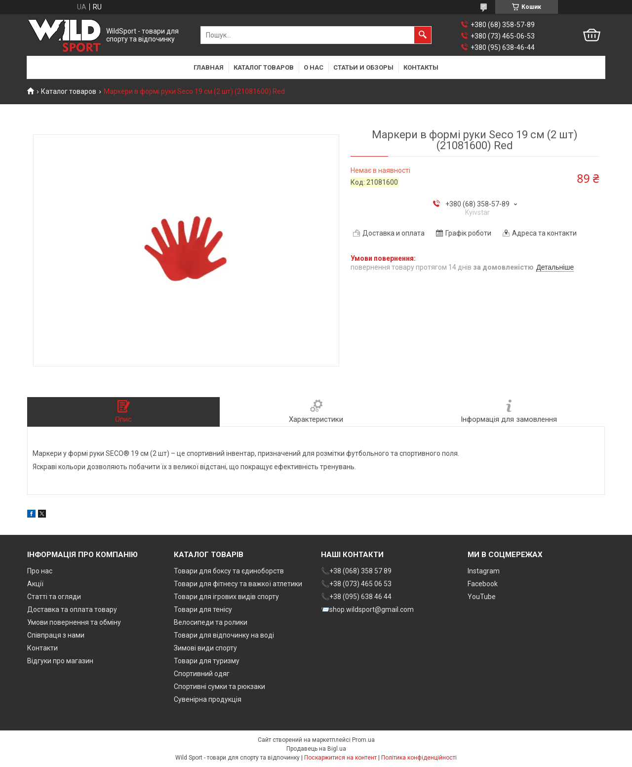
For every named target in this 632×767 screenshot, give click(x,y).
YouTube (482, 597)
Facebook (483, 584)
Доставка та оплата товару (72, 609)
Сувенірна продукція (207, 699)
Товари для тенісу (203, 609)
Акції (35, 584)
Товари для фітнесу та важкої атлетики (238, 584)
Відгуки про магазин (60, 661)
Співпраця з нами (55, 635)
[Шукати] (422, 35)
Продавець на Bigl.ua (316, 748)
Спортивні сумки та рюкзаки (219, 686)
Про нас (39, 571)
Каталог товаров (264, 67)
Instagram (484, 571)
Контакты (420, 67)
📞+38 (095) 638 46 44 (356, 597)
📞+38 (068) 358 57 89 (356, 571)
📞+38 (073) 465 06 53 (356, 584)
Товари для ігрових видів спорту (226, 597)
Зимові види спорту (205, 648)
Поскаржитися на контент (340, 757)
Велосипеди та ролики (210, 622)
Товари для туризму (206, 661)
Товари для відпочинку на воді (224, 635)
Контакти (42, 648)
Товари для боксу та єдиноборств (229, 571)
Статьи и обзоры (363, 67)
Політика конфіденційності (419, 757)
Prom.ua (363, 739)
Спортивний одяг (202, 674)
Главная (209, 67)
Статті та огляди (54, 597)
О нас (313, 67)
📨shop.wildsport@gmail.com (367, 609)
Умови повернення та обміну (74, 622)
